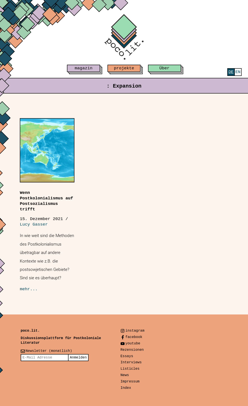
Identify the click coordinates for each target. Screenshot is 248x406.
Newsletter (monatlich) (49, 351)
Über (164, 68)
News (124, 375)
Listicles (129, 369)
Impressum (129, 382)
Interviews (131, 362)
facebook (133, 337)
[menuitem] (231, 72)
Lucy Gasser (34, 224)
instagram (134, 331)
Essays (126, 356)
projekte (124, 68)
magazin (84, 68)
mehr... (29, 289)
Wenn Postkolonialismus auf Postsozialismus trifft (46, 201)
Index (125, 388)
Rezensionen (132, 350)
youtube (132, 343)
